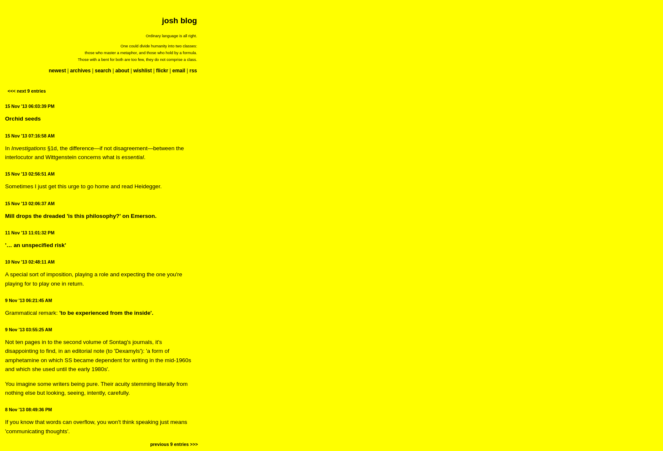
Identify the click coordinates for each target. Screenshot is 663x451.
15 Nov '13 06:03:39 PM (30, 106)
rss (193, 71)
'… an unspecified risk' (35, 245)
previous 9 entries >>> (174, 444)
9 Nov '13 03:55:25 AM (28, 329)
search (103, 71)
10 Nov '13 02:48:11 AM (30, 261)
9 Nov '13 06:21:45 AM (28, 300)
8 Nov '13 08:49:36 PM (28, 409)
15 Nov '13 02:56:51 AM (30, 173)
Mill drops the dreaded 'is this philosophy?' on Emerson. (80, 216)
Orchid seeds (23, 119)
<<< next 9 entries (27, 91)
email (178, 71)
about (122, 71)
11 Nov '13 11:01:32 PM (30, 232)
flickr (162, 71)
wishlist (142, 71)
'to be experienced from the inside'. (106, 313)
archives (80, 71)
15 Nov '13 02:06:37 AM (30, 203)
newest (57, 71)
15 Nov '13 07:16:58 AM (30, 135)
